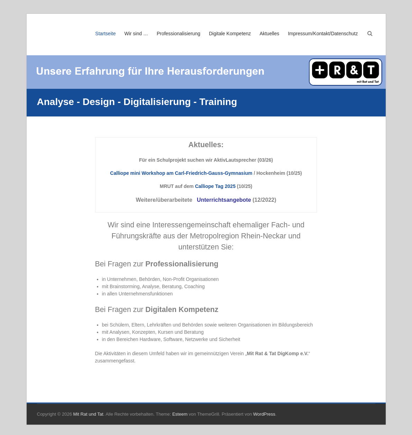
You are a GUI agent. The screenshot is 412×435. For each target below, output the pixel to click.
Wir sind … (136, 33)
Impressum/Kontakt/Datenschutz (323, 33)
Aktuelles (269, 33)
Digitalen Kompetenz (181, 309)
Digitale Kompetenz (230, 33)
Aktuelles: (206, 145)
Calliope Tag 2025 (215, 186)
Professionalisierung (178, 33)
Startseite (105, 33)
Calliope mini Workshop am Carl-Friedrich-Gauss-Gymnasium (181, 173)
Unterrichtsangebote (224, 200)
